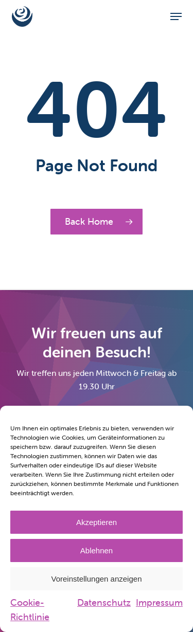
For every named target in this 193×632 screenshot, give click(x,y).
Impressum (159, 602)
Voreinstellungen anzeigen (96, 578)
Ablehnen (96, 550)
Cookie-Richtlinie (29, 610)
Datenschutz (104, 602)
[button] (176, 16)
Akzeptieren (96, 522)
